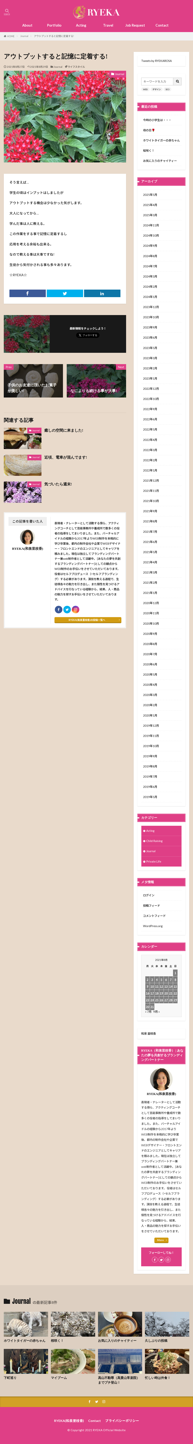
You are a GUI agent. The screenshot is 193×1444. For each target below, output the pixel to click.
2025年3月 (150, 215)
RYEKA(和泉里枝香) (69, 1421)
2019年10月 (151, 746)
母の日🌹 (149, 130)
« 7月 (148, 1011)
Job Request (135, 25)
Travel (108, 25)
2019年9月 (150, 756)
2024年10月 (151, 235)
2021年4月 (150, 562)
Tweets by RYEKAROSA (156, 60)
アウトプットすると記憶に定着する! (54, 36)
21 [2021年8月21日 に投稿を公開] (170, 993)
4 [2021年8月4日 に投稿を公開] (157, 979)
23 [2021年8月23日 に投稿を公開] (147, 1000)
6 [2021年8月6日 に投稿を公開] (166, 979)
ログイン (148, 895)
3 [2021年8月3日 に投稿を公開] (152, 979)
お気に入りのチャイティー (160, 160)
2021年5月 (150, 552)
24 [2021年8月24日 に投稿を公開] (152, 1000)
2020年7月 (150, 654)
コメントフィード (154, 915)
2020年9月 (150, 633)
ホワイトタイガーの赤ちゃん (161, 140)
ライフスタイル (76, 66)
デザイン (156, 89)
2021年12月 (151, 480)
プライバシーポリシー (122, 1421)
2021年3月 (150, 572)
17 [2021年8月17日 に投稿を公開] (152, 993)
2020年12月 (151, 603)
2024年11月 (151, 225)
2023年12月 (151, 307)
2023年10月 (151, 317)
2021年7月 (150, 531)
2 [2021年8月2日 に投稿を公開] (147, 979)
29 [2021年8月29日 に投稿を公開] (175, 1000)
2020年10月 (151, 623)
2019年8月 (150, 766)
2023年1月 (150, 378)
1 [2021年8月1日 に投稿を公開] (175, 972)
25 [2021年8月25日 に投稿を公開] (157, 1000)
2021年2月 (150, 582)
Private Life (153, 861)
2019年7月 (150, 776)
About (27, 25)
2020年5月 (150, 674)
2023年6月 (150, 337)
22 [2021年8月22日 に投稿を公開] (175, 993)
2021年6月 (150, 542)
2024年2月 (150, 286)
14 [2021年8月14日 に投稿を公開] (170, 986)
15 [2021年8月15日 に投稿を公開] (175, 986)
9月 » (156, 1011)
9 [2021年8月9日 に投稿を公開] (147, 986)
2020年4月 (150, 684)
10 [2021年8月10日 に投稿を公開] (152, 986)
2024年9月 (150, 245)
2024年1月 (150, 296)
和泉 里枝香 (148, 1033)
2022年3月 (150, 450)
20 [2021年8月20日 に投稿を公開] (166, 993)
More (160, 1240)
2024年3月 (150, 276)
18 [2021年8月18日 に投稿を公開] (157, 993)
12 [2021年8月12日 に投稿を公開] (161, 986)
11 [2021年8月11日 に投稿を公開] (157, 986)
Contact (161, 25)
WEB (145, 89)
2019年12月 (151, 725)
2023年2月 (150, 368)
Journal (24, 36)
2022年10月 (151, 399)
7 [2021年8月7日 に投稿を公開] (171, 979)
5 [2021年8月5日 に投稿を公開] (161, 979)
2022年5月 (150, 429)
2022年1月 (150, 470)
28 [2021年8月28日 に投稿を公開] (170, 1000)
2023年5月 (150, 348)
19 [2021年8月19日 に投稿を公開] (161, 993)
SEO (167, 89)
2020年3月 (150, 695)
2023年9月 (150, 327)
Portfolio (54, 25)
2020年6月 (150, 664)
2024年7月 (150, 266)
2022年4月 (150, 439)
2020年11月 (151, 613)
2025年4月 (150, 205)
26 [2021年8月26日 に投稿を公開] (161, 1000)
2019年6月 (150, 786)
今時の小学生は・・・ (157, 120)
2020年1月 (150, 715)
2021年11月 (151, 490)
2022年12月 (151, 388)
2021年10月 (151, 501)
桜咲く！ (148, 150)
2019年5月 (150, 797)
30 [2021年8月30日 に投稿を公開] (147, 1006)
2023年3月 (150, 358)
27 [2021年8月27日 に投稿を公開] (166, 1000)
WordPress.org (153, 926)
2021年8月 (150, 521)
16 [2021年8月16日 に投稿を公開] (147, 993)
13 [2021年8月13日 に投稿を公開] (166, 986)
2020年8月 (150, 644)
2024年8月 (150, 256)
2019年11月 (151, 735)
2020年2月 (150, 705)
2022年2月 (150, 460)
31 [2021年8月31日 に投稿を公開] (152, 1006)
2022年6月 (150, 419)
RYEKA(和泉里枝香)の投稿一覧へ (87, 619)
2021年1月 (150, 592)
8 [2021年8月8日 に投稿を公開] (175, 979)
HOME (11, 36)
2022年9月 (150, 409)
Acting (81, 25)
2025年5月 (150, 194)
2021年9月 (150, 511)
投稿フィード (151, 905)
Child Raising (154, 841)
